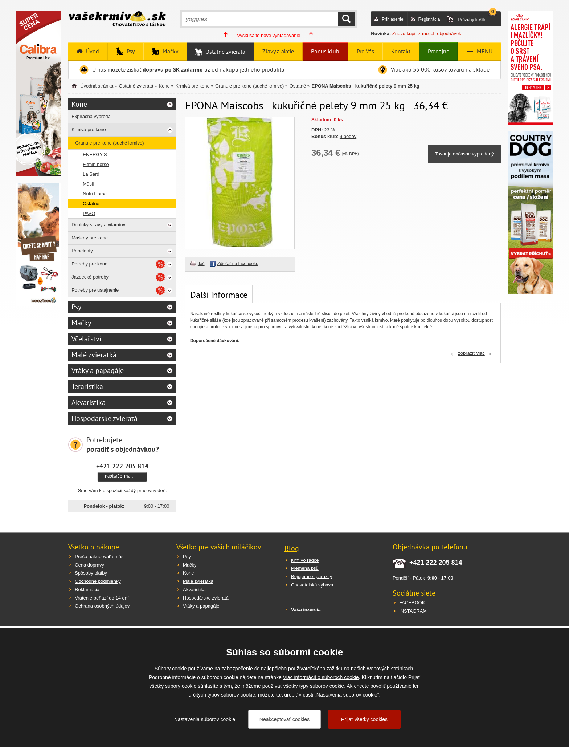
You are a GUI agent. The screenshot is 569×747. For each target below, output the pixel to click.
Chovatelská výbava (312, 585)
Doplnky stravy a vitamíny (98, 224)
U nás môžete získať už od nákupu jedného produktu (188, 69)
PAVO (89, 213)
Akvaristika (88, 402)
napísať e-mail (119, 476)
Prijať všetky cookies (364, 719)
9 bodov (348, 136)
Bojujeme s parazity (311, 576)
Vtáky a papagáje (97, 370)
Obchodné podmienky (97, 581)
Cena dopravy (89, 565)
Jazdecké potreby (90, 277)
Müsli (88, 184)
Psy (130, 51)
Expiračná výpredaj (91, 116)
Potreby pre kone (89, 264)
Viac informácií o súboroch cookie (321, 677)
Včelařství (86, 339)
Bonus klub (325, 51)
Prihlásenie (392, 19)
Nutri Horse (95, 193)
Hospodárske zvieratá (104, 418)
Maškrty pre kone (89, 237)
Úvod (92, 51)
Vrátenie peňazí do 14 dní (101, 598)
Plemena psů (305, 568)
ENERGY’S (95, 154)
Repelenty (82, 250)
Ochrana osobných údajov (102, 606)
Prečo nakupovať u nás (99, 556)
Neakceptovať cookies (284, 719)
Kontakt (400, 51)
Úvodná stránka (96, 86)
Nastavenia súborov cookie (204, 719)
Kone (164, 86)
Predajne (438, 51)
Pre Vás (365, 51)
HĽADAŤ (346, 19)
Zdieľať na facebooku (237, 263)
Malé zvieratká (93, 355)
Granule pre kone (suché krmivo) (249, 86)
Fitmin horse (96, 164)
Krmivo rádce (305, 560)
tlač (201, 263)
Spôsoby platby (91, 573)
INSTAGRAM (413, 611)
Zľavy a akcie (278, 51)
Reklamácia (87, 589)
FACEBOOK (412, 602)
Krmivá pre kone (192, 86)
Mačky (169, 51)
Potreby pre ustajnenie (95, 290)
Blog (291, 548)
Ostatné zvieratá (224, 51)
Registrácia (429, 19)
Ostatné (298, 86)
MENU (483, 51)
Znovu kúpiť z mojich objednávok (426, 33)
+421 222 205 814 (122, 466)
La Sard (91, 174)
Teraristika (87, 386)
